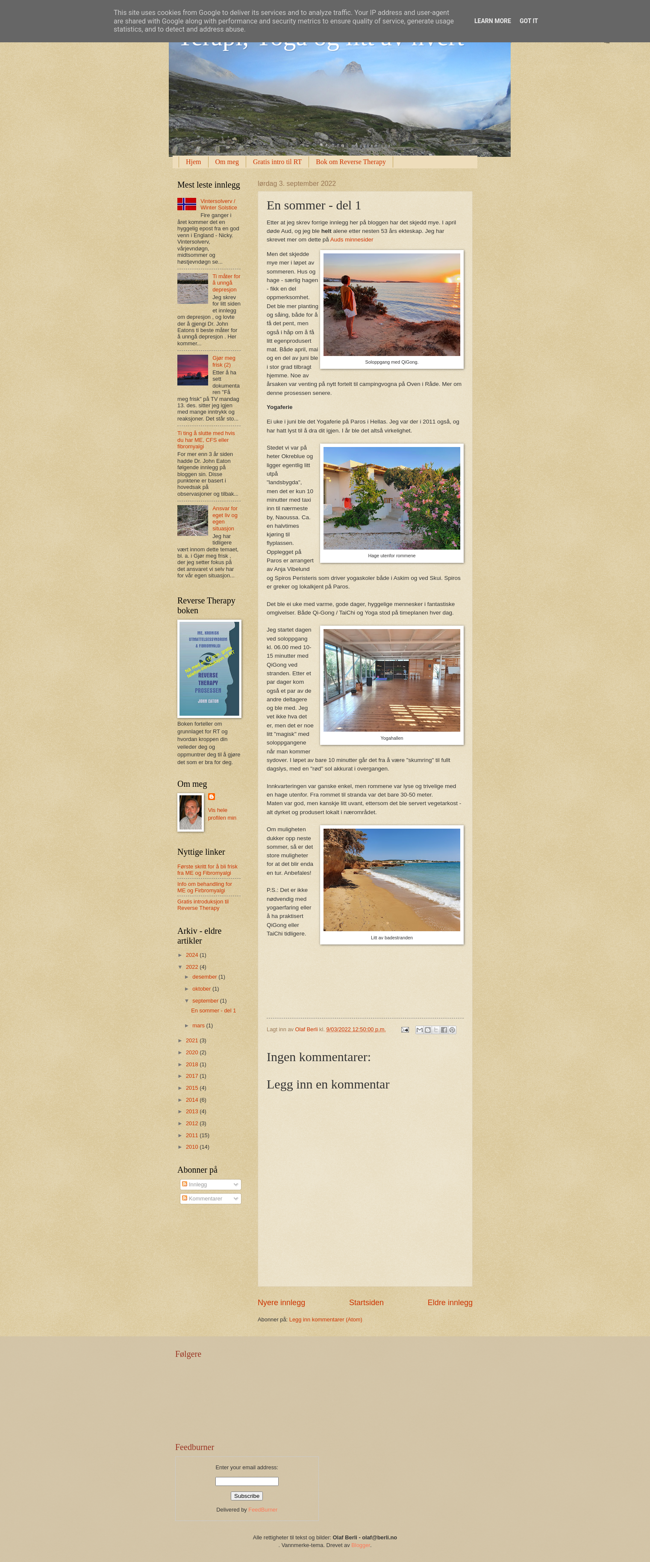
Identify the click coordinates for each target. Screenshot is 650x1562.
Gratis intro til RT (277, 161)
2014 (193, 1100)
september (206, 1000)
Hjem (193, 161)
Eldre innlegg (450, 1302)
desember (205, 977)
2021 (193, 1040)
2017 (193, 1076)
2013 (193, 1111)
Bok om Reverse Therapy (351, 161)
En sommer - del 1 (213, 1010)
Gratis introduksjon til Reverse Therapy (203, 904)
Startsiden (366, 1302)
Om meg (227, 161)
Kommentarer (202, 1198)
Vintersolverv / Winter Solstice (218, 204)
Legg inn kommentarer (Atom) (325, 1319)
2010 (193, 1147)
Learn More (492, 21)
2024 (193, 955)
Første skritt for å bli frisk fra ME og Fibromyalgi (207, 869)
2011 (193, 1135)
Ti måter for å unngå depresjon (226, 283)
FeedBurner (262, 1509)
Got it (529, 21)
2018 (193, 1064)
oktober (202, 988)
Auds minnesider (352, 239)
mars (199, 1025)
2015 (193, 1088)
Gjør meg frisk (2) (223, 361)
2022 (193, 967)
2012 (193, 1123)
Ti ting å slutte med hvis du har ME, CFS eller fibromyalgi (206, 440)
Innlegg (194, 1184)
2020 (193, 1052)
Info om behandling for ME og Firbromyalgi (204, 887)
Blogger (360, 1545)
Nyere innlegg (281, 1302)
